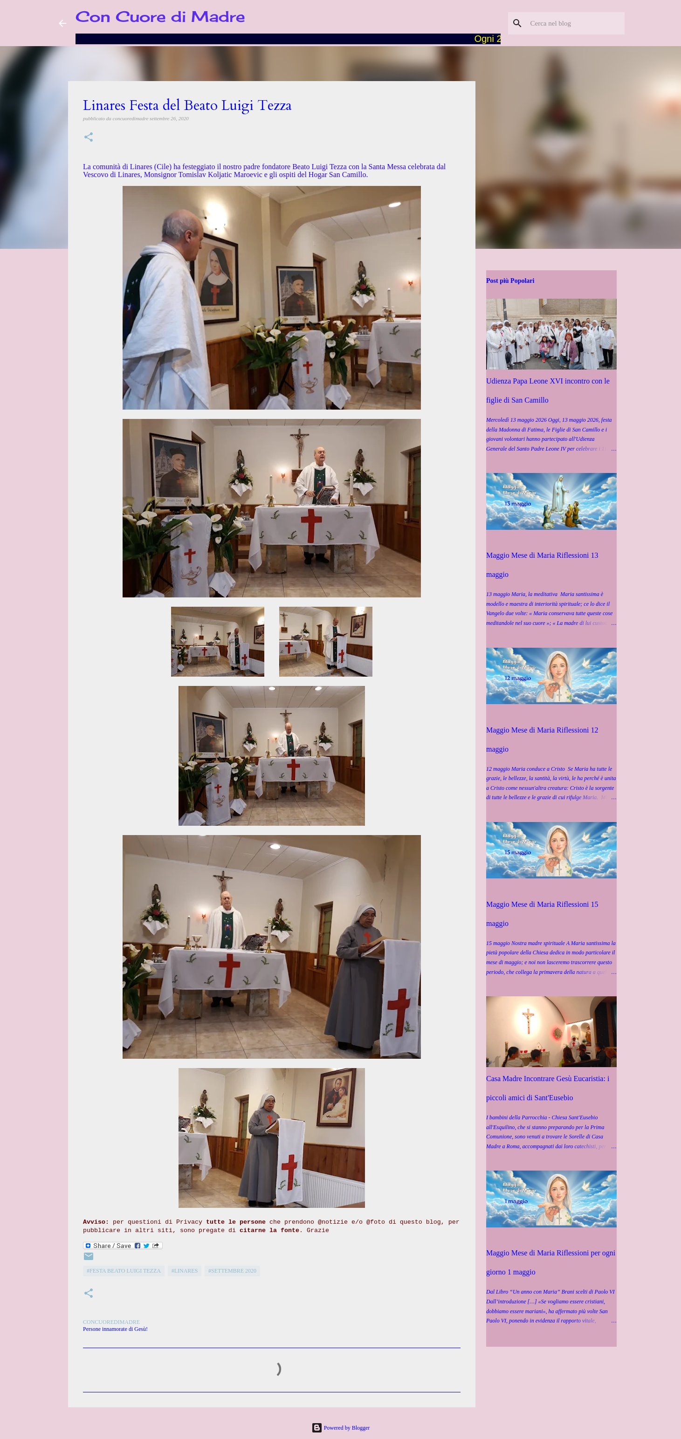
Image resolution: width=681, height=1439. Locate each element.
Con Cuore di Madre (160, 16)
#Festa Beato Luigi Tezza (124, 1271)
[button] (88, 137)
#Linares (185, 1271)
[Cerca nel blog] (576, 23)
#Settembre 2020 (232, 1271)
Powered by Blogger (340, 1428)
